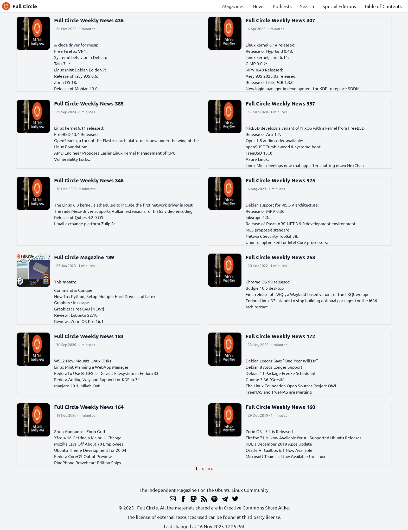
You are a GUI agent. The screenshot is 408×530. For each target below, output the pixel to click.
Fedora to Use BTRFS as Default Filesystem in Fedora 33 (106, 373)
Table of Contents (383, 6)
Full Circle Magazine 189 (84, 257)
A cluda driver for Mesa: (76, 44)
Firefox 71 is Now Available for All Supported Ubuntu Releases (303, 437)
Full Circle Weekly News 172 (280, 336)
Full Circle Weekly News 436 (89, 20)
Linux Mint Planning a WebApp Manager (91, 366)
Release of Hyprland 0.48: (269, 51)
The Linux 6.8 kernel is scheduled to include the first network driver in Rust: (124, 204)
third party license (261, 517)
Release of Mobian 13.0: (76, 88)
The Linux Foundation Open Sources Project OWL (291, 385)
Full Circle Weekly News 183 (89, 336)
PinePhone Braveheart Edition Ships (87, 462)
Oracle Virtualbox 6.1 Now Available (279, 450)
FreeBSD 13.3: (259, 152)
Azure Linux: (257, 159)
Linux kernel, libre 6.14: (267, 57)
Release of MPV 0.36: (265, 211)
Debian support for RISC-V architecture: (282, 204)
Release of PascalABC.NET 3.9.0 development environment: (301, 223)
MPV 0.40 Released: (264, 69)
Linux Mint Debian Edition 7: (80, 69)
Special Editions (339, 6)
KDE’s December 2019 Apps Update (279, 443)
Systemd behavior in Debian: (80, 57)
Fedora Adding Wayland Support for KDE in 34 (97, 379)
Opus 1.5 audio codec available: (274, 140)
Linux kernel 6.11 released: (79, 127)
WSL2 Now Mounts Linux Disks (82, 360)
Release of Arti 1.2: (263, 134)
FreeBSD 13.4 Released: (76, 134)
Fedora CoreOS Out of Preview (83, 456)
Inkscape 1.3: (257, 217)
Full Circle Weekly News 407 (280, 20)
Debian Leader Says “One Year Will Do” (282, 360)
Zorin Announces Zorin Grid (79, 431)
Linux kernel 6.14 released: (270, 44)
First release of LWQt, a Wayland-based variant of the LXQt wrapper (308, 294)
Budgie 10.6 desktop (265, 287)
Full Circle (19, 6)
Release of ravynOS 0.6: (76, 75)
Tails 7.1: (62, 63)
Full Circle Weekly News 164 (89, 406)
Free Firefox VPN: (71, 51)
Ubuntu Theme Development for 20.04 (90, 450)
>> (210, 468)
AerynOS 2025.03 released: (271, 75)
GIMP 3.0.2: (256, 63)
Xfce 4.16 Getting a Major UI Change (88, 437)
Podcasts (282, 6)
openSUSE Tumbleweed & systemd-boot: (283, 146)
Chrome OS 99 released (268, 281)
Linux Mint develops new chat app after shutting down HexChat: (305, 165)
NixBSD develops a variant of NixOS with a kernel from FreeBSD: (306, 127)
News (258, 6)
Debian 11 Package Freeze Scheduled (280, 373)
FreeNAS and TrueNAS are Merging (279, 391)
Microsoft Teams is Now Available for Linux (285, 456)
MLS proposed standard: (268, 229)
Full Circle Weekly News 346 (89, 180)
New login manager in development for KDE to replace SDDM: (303, 88)
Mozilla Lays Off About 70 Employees (88, 443)
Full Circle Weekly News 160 (280, 406)
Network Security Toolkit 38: (272, 236)
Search (307, 6)
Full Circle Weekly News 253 (280, 257)
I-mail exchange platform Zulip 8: (84, 223)
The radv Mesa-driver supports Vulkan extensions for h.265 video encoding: (124, 211)
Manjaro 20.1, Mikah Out (77, 385)
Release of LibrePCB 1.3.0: (270, 82)
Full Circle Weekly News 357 (280, 103)
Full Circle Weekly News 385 (89, 103)
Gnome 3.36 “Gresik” (265, 379)
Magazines (233, 6)
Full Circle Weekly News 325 (280, 180)
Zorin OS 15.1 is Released (269, 431)
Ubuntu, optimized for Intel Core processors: (287, 242)
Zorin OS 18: (65, 82)
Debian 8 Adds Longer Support (274, 366)
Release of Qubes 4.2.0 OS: (79, 217)
